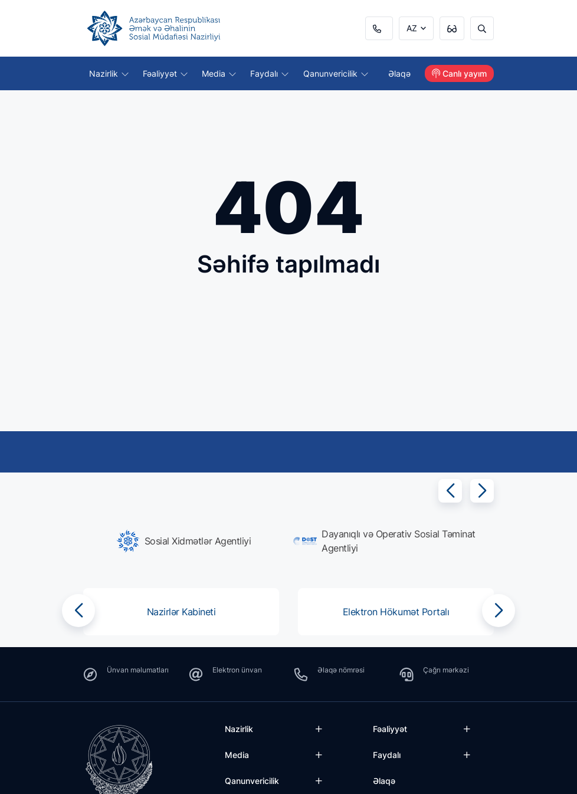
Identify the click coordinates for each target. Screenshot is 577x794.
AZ (411, 28)
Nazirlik (109, 73)
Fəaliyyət (165, 73)
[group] (183, 541)
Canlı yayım (459, 73)
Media (219, 73)
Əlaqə (399, 73)
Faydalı (269, 73)
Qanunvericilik (335, 73)
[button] (450, 491)
